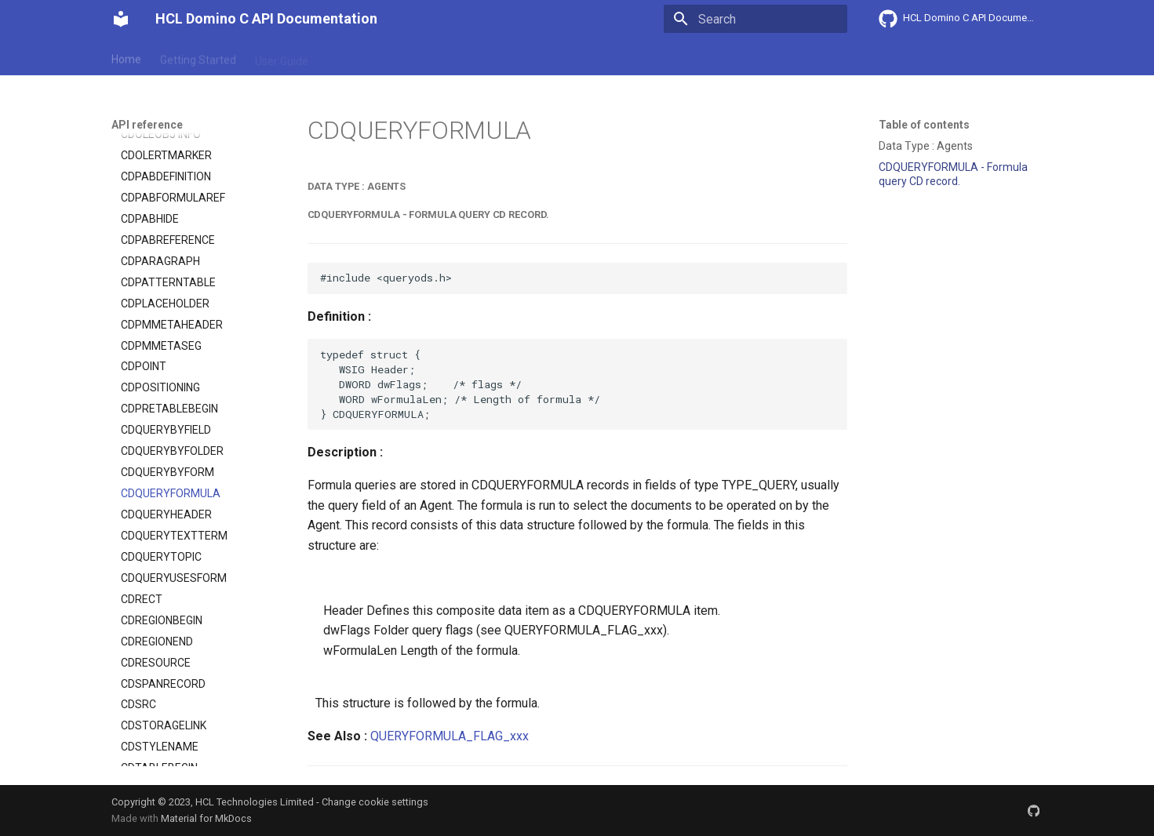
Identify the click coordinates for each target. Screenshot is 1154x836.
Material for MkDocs (206, 818)
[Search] (755, 19)
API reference (438, 57)
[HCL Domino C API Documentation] (121, 19)
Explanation (356, 57)
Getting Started (198, 57)
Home (126, 57)
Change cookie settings (375, 802)
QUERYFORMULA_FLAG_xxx (449, 736)
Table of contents (924, 124)
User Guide (281, 57)
